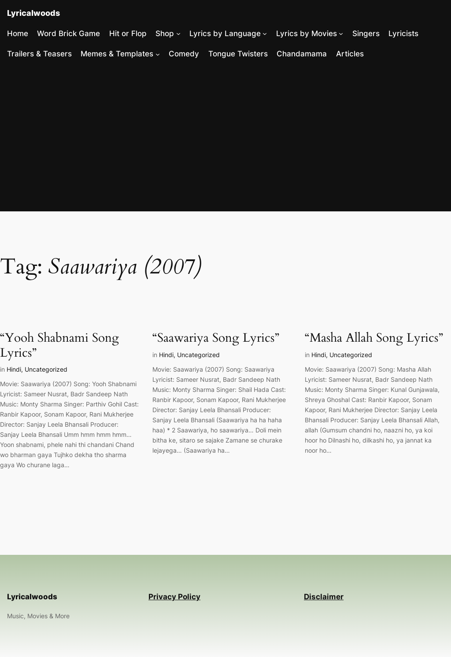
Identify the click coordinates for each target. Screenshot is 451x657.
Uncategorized (46, 369)
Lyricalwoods (33, 13)
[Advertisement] (225, 138)
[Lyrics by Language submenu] (264, 33)
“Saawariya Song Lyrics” (215, 338)
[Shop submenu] (178, 33)
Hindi (14, 369)
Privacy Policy (174, 596)
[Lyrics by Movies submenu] (341, 33)
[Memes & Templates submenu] (157, 54)
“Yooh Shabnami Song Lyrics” (59, 345)
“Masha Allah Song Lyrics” (374, 338)
